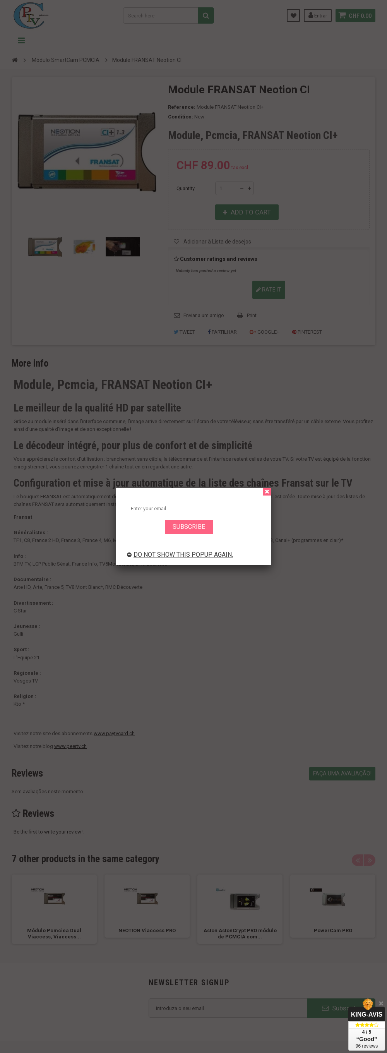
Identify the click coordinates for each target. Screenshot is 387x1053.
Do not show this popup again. (180, 554)
